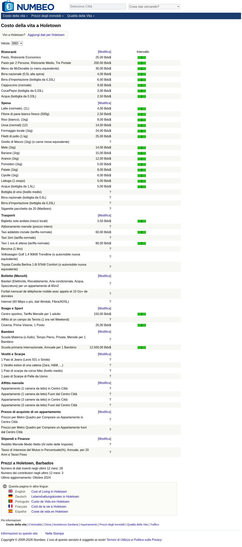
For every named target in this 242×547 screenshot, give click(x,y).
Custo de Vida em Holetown (50, 501)
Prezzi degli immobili (46, 16)
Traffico (154, 524)
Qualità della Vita (79, 16)
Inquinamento (88, 524)
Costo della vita (14, 16)
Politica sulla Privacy (148, 539)
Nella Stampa (54, 533)
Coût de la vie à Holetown (48, 506)
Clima (47, 524)
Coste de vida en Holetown (49, 511)
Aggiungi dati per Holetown (46, 34)
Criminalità (35, 524)
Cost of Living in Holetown (49, 491)
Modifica (104, 51)
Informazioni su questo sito (19, 533)
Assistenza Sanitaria (65, 524)
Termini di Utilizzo (118, 539)
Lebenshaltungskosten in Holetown (55, 496)
